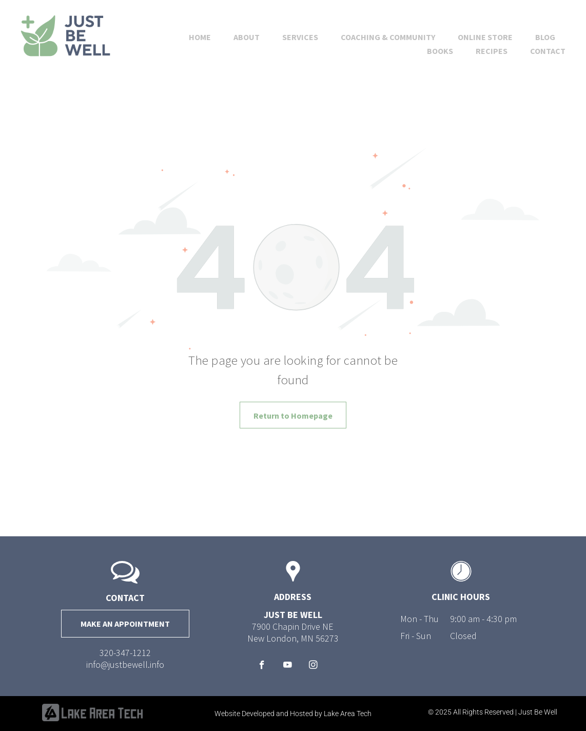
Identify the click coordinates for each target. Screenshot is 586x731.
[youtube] (287, 666)
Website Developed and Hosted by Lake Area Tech (293, 713)
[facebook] (262, 666)
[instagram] (313, 666)
